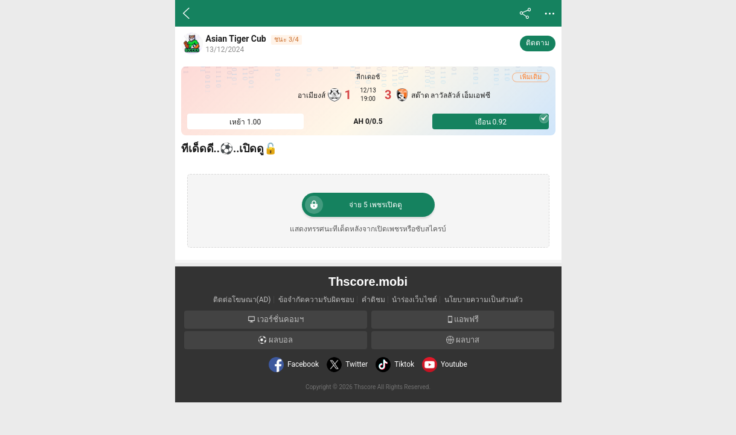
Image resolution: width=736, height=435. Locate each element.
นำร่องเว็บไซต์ (414, 299)
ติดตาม (537, 43)
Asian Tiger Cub (236, 39)
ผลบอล (275, 339)
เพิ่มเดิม (531, 77)
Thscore (365, 387)
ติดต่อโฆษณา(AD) (242, 299)
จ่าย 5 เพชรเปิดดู (353, 205)
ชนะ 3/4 (286, 40)
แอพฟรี (462, 319)
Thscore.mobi (368, 281)
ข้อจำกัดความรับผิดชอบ (316, 299)
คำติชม (373, 299)
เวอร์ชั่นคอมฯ (276, 319)
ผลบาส (462, 339)
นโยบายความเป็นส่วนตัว (483, 299)
